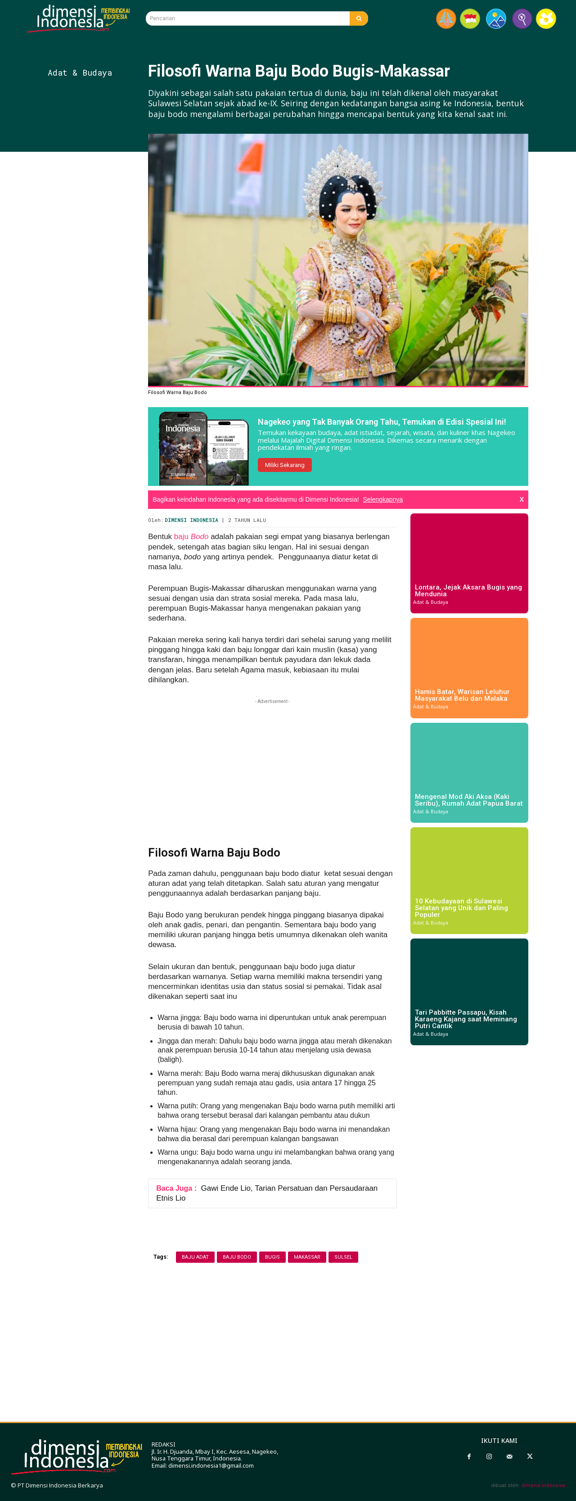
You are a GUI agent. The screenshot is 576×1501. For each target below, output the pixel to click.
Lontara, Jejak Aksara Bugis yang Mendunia (468, 590)
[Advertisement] (95, 316)
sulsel (343, 1257)
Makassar (307, 1257)
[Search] (359, 18)
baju (191, 536)
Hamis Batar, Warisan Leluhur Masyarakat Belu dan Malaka (462, 695)
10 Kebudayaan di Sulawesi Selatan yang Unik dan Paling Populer (461, 908)
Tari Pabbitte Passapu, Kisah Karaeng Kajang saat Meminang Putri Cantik (466, 1019)
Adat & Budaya (80, 72)
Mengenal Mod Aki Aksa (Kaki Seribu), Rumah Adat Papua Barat (469, 800)
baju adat (195, 1257)
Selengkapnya (383, 499)
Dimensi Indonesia (191, 520)
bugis (272, 1257)
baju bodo (237, 1257)
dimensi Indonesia (543, 1485)
